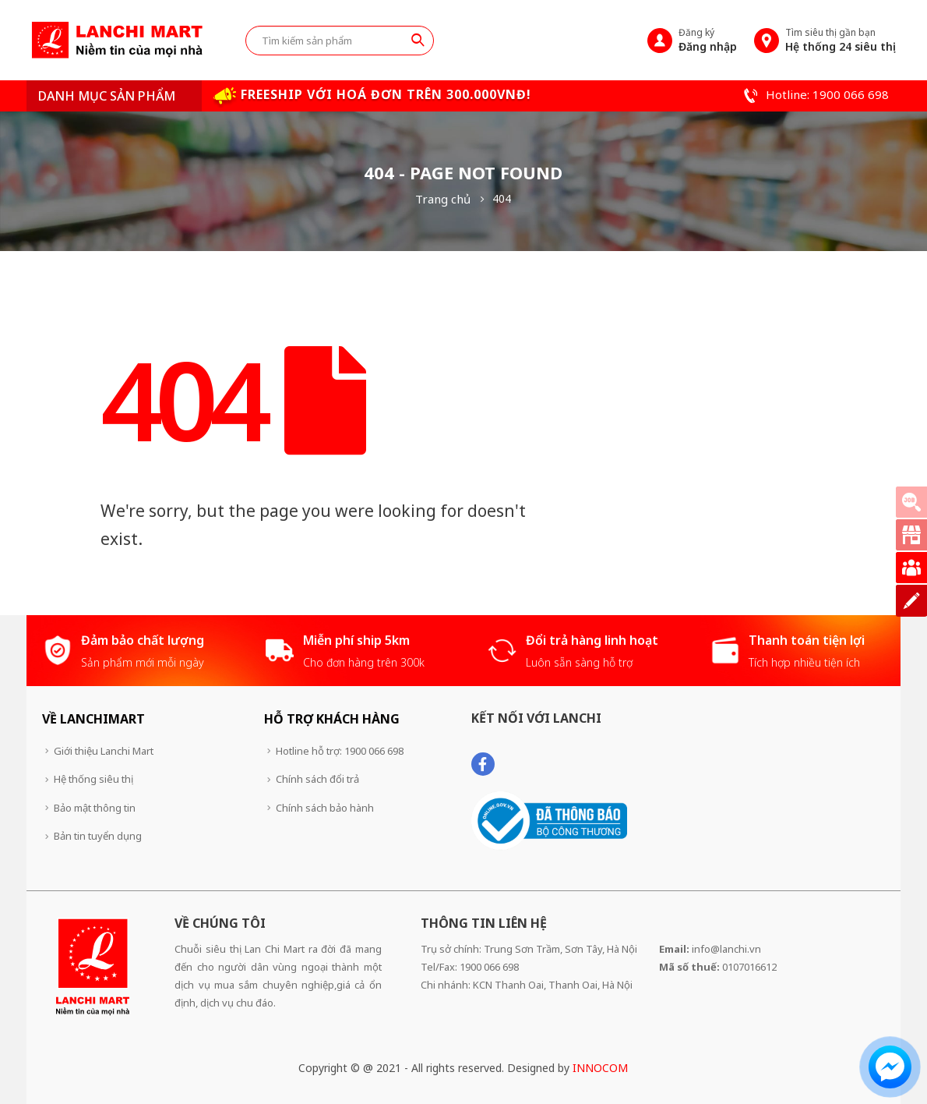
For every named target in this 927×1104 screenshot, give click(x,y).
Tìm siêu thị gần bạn (840, 40)
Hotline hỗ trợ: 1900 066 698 (340, 751)
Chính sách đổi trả (317, 779)
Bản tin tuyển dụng (98, 836)
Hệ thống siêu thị (93, 779)
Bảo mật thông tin (95, 808)
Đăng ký (708, 40)
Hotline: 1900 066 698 (814, 94)
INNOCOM (600, 1067)
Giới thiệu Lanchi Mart (103, 751)
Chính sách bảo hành (325, 808)
